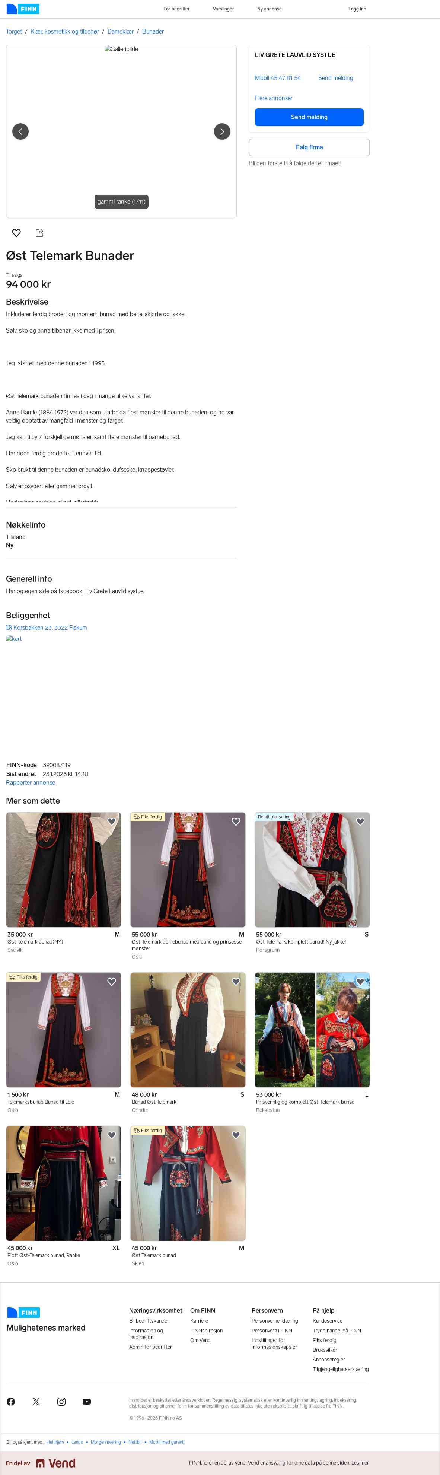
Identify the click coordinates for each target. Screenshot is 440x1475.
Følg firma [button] (309, 147)
